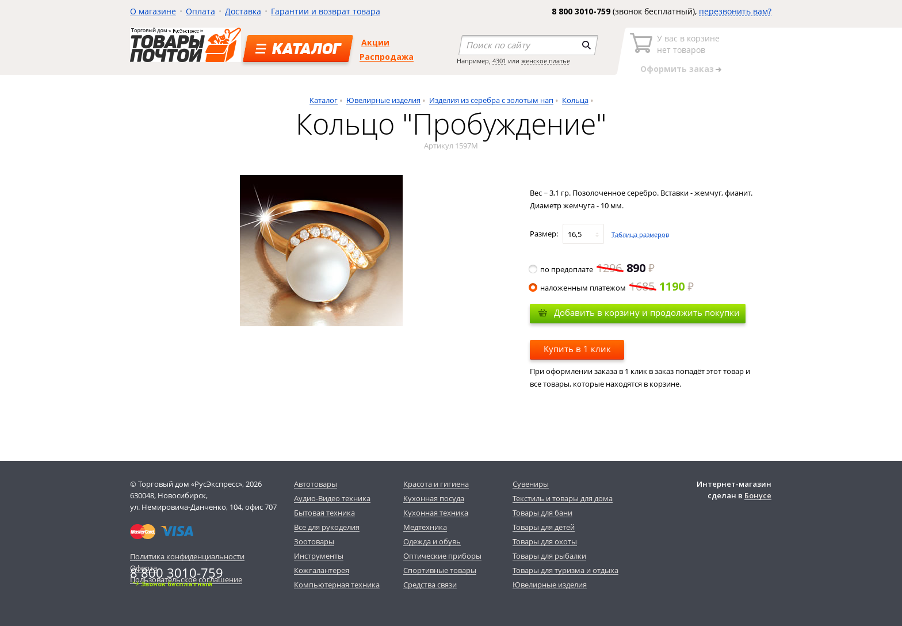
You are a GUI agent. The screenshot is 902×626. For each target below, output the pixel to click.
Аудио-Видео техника (332, 498)
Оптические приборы (442, 556)
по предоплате (592, 269)
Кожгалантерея (321, 570)
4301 (499, 60)
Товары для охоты (545, 541)
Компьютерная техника (337, 584)
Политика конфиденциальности (187, 556)
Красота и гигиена (436, 484)
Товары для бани (542, 512)
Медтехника (425, 527)
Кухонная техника (435, 512)
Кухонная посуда (433, 498)
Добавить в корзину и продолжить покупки (647, 312)
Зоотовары (314, 541)
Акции (375, 42)
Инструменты (318, 556)
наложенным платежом (612, 288)
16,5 (575, 234)
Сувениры (531, 484)
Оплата (200, 11)
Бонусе (757, 495)
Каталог (323, 100)
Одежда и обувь (432, 541)
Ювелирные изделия (383, 100)
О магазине (153, 11)
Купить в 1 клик (577, 348)
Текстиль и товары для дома (563, 498)
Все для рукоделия (327, 527)
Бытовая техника (324, 512)
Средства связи (430, 584)
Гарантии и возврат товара (325, 11)
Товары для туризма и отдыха (565, 570)
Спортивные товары (439, 570)
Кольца (575, 100)
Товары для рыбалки (549, 556)
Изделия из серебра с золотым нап (491, 100)
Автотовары (315, 484)
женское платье (545, 60)
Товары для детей (544, 527)
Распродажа (387, 56)
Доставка (243, 11)
